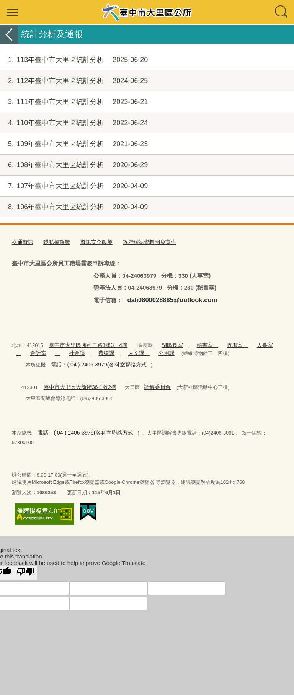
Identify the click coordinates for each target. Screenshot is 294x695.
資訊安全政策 (92, 242)
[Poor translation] (25, 559)
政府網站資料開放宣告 (142, 242)
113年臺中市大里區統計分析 (74, 59)
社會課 (58, 350)
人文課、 (117, 350)
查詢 (282, 12)
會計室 (23, 350)
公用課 (142, 350)
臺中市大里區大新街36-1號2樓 (77, 383)
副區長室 (165, 343)
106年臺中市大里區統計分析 (74, 207)
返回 (9, 34)
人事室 (250, 343)
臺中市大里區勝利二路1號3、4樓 (85, 343)
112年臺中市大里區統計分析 (74, 80)
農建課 (86, 350)
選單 (12, 12)
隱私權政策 (54, 242)
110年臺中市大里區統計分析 (74, 123)
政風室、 (225, 343)
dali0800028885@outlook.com (168, 298)
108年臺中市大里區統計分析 (74, 165)
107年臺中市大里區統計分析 (74, 186)
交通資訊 (22, 242)
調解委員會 (149, 383)
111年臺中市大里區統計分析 (74, 101)
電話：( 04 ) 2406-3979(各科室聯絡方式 (95, 361)
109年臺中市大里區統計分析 (74, 144)
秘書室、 (197, 343)
